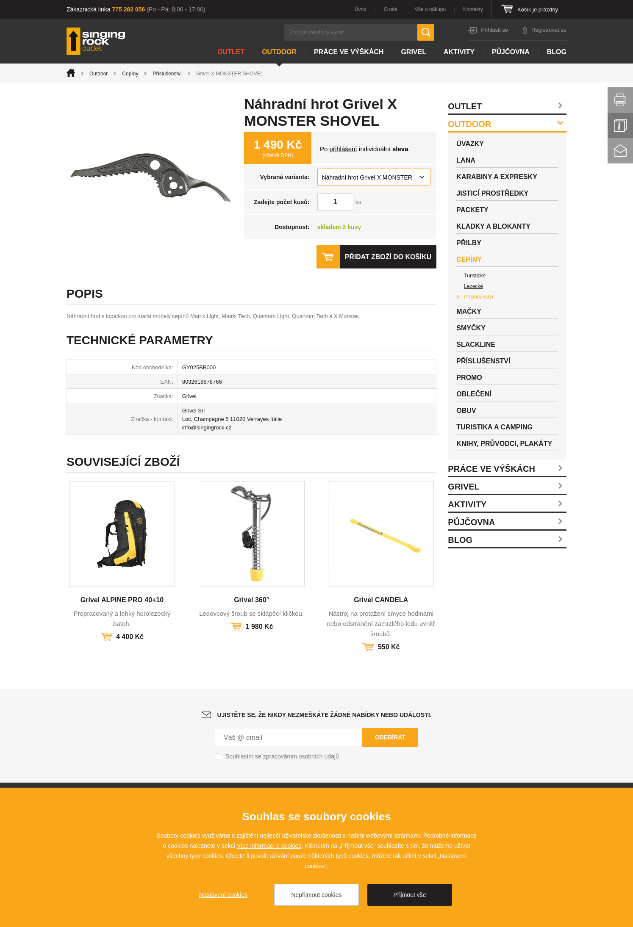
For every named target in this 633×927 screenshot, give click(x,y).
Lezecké (473, 286)
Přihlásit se (494, 30)
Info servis (620, 125)
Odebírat (390, 737)
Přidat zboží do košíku (387, 256)
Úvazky (470, 143)
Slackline (475, 344)
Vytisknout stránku (620, 100)
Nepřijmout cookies (316, 894)
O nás (390, 9)
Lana (465, 160)
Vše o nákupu (430, 9)
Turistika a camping (494, 427)
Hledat (425, 32)
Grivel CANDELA (381, 599)
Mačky (468, 311)
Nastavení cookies (223, 894)
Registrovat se (548, 30)
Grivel (413, 51)
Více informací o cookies (269, 845)
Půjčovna (511, 51)
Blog (556, 51)
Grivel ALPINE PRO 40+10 (122, 599)
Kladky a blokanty (493, 226)
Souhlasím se (282, 756)
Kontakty (473, 9)
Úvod (360, 9)
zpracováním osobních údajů (301, 756)
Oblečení (473, 394)
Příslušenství (167, 74)
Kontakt (620, 150)
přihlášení (343, 148)
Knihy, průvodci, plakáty (504, 443)
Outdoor (279, 51)
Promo (469, 377)
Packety (472, 209)
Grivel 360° (251, 599)
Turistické (475, 276)
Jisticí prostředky (492, 193)
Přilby (468, 242)
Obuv (466, 410)
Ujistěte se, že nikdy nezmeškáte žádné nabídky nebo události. (324, 714)
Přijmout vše (409, 894)
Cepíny (130, 74)
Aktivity (459, 51)
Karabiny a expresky (496, 176)
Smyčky (470, 328)
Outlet (230, 51)
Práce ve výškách (348, 51)
